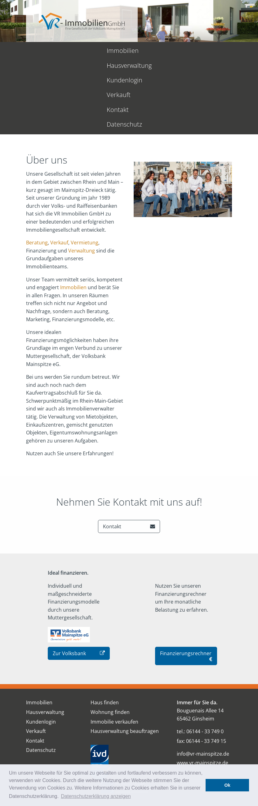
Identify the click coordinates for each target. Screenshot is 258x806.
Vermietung (84, 168)
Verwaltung (81, 177)
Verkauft (164, 50)
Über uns (71, 755)
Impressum (140, 755)
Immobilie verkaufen (114, 648)
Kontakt (197, 50)
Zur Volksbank (79, 580)
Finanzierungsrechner (186, 582)
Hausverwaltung (73, 50)
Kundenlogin (124, 50)
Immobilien (26, 50)
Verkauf (59, 168)
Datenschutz (235, 50)
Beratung (37, 168)
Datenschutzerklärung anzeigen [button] (96, 796)
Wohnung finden (110, 638)
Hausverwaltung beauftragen (125, 657)
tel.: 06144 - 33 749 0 (200, 657)
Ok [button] (227, 785)
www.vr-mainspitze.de (202, 689)
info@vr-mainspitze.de (203, 680)
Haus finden (105, 629)
